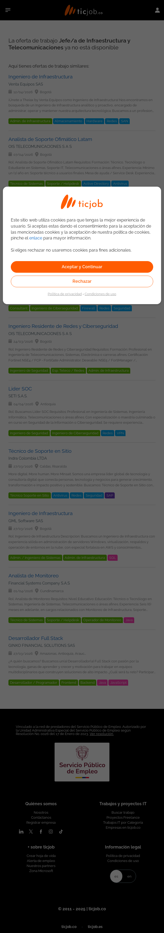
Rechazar (82, 281)
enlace (35, 238)
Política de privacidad (65, 294)
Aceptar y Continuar (82, 266)
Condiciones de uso (100, 294)
